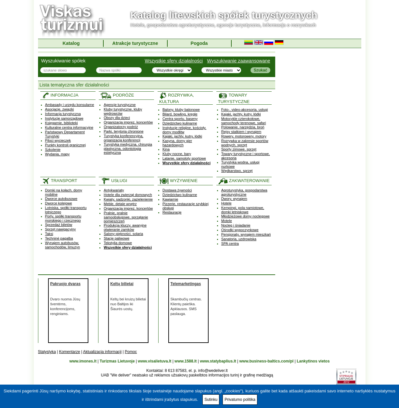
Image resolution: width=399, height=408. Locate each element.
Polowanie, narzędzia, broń (242, 127)
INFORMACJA (60, 95)
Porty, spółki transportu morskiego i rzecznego (63, 218)
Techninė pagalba (59, 238)
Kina (166, 149)
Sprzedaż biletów (58, 225)
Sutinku (210, 399)
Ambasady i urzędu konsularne (69, 105)
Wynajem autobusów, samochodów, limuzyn (62, 245)
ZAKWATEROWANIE (244, 180)
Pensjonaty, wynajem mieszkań (246, 234)
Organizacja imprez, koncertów (128, 122)
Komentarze (69, 351)
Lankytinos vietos (313, 361)
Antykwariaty (114, 190)
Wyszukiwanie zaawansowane (238, 60)
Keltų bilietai (122, 284)
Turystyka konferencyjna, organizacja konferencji (123, 138)
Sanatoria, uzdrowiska (238, 239)
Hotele (226, 203)
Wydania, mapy (57, 154)
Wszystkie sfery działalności (174, 60)
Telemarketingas (186, 284)
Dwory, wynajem (234, 199)
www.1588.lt (185, 361)
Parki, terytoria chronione (123, 131)
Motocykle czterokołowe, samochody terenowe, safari (243, 121)
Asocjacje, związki (59, 109)
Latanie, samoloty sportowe (184, 158)
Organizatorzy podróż (121, 127)
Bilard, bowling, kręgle (180, 114)
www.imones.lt (83, 361)
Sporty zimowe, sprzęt (238, 149)
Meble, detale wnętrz (120, 204)
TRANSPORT (59, 180)
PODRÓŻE (117, 95)
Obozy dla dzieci (117, 118)
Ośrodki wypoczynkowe (240, 230)
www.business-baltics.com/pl (266, 361)
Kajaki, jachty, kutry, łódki (182, 136)
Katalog (71, 43)
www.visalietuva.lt (154, 361)
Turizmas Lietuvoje (117, 361)
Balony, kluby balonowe (181, 110)
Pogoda (199, 43)
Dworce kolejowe (58, 203)
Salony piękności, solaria (123, 234)
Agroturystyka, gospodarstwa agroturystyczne (244, 192)
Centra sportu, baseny (180, 119)
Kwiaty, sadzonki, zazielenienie (128, 199)
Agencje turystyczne (119, 105)
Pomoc (131, 351)
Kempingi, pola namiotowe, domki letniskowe (242, 210)
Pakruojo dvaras (65, 284)
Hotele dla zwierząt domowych (128, 195)
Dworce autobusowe (61, 199)
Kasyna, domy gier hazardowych (177, 143)
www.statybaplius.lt (218, 361)
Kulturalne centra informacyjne (69, 127)
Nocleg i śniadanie (236, 225)
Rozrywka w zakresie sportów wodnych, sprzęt (244, 143)
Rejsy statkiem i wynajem (241, 132)
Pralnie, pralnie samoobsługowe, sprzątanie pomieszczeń (126, 217)
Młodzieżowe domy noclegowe (245, 216)
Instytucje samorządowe (64, 118)
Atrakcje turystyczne (135, 43)
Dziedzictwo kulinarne (179, 123)
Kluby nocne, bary (176, 154)
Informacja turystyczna (63, 114)
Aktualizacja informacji (102, 351)
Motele (226, 221)
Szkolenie (53, 149)
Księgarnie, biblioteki (61, 123)
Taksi (49, 234)
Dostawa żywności (177, 190)
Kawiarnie (170, 199)
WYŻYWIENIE (178, 180)
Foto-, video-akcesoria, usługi (244, 110)
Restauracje (172, 212)
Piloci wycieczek (58, 140)
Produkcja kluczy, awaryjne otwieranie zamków (125, 227)
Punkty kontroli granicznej (65, 145)
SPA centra (230, 243)
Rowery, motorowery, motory (243, 136)
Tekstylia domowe (118, 243)
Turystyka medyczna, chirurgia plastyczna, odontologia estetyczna (128, 148)
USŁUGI (113, 180)
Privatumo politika (240, 399)
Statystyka (47, 351)
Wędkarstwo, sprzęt (237, 171)
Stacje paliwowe (116, 238)
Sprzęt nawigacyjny (60, 229)
